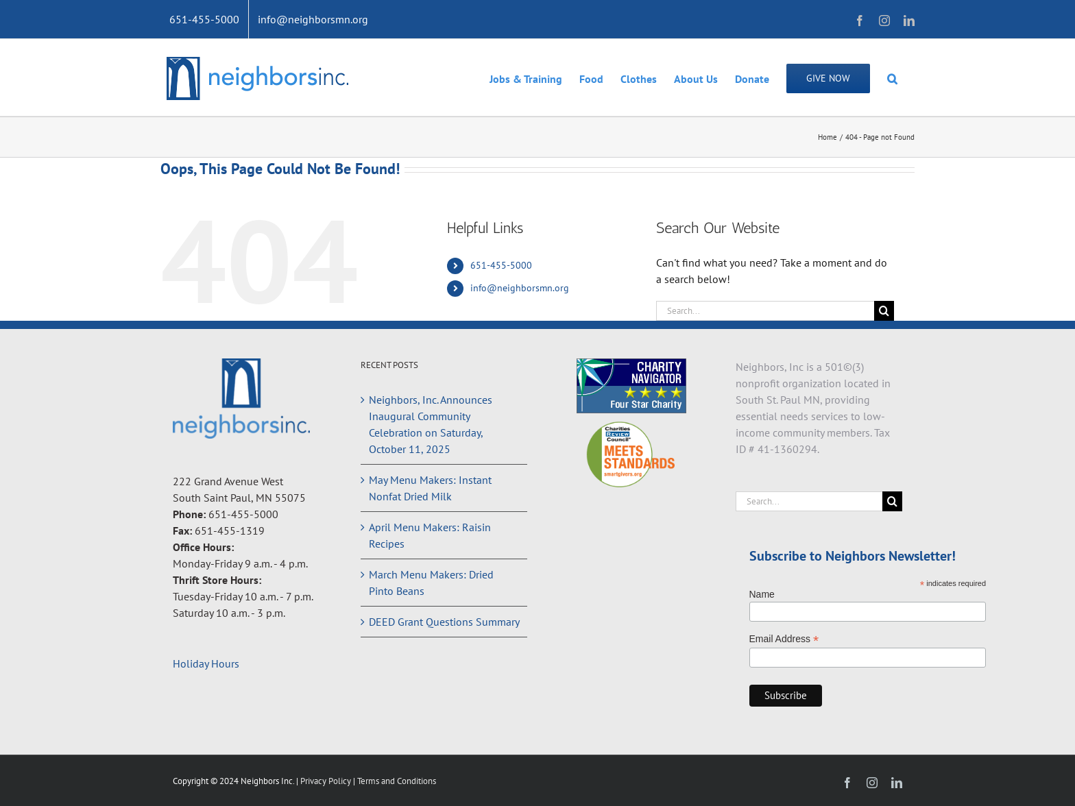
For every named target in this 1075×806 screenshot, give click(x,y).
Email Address (784, 639)
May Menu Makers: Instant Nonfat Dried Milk (430, 488)
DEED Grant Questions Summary (444, 621)
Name (762, 594)
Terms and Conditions (396, 781)
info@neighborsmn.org (519, 288)
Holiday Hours (206, 663)
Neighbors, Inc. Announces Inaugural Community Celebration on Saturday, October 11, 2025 (430, 424)
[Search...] (765, 311)
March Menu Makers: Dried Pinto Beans (431, 582)
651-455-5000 (501, 265)
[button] (892, 77)
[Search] (884, 311)
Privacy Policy (326, 781)
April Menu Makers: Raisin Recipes (430, 535)
